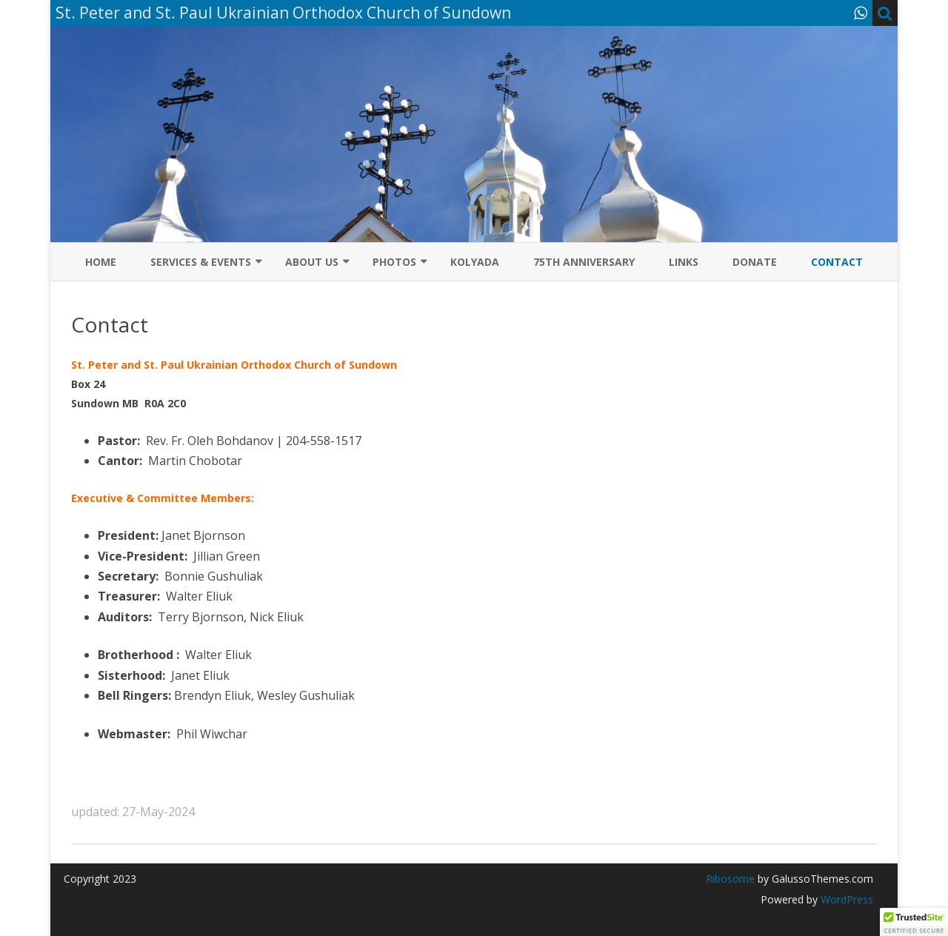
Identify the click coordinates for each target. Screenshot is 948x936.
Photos (394, 262)
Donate (754, 262)
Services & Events (200, 262)
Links (683, 262)
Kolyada (474, 262)
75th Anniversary (584, 262)
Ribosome (730, 879)
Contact (837, 262)
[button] (914, 922)
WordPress (845, 899)
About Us (311, 262)
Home (100, 262)
